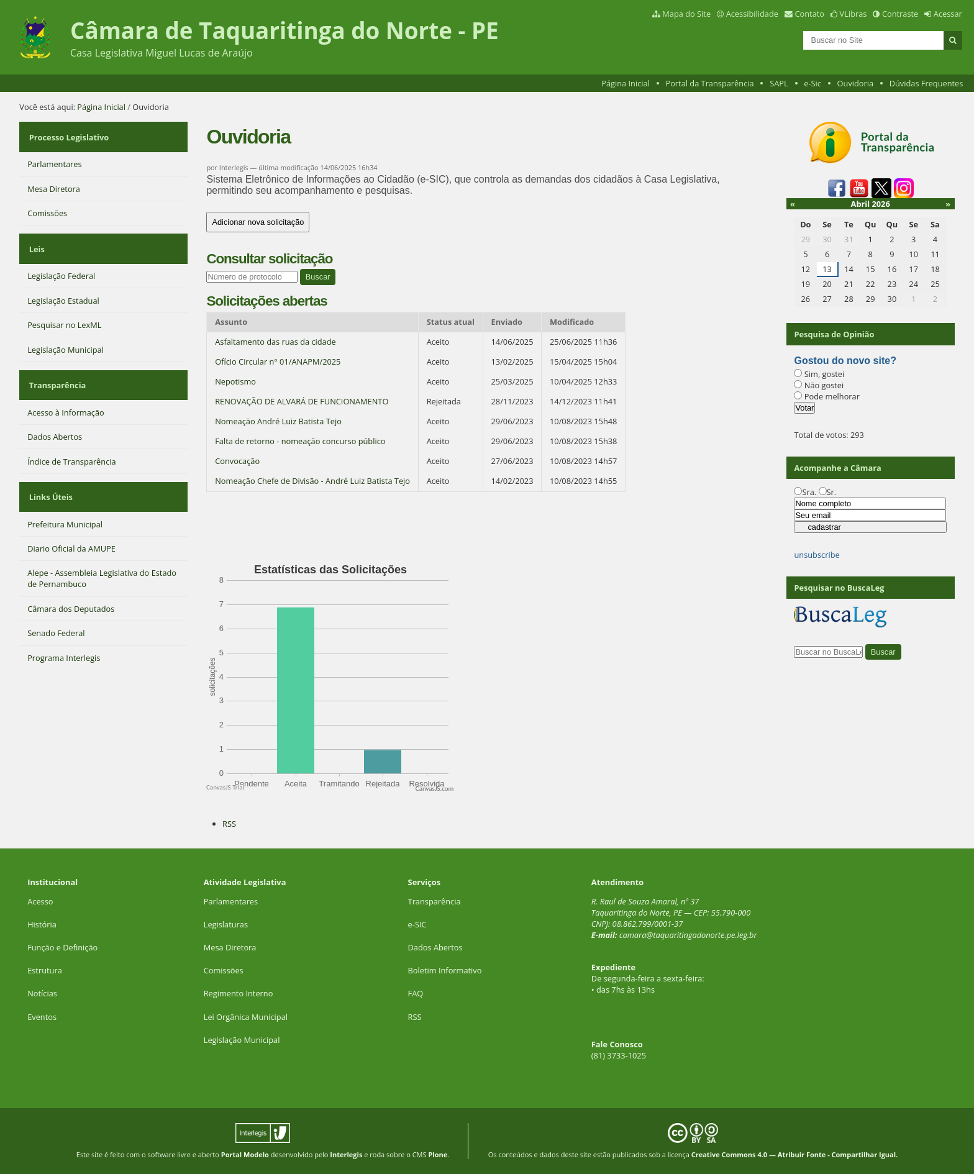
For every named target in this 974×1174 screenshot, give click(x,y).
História (42, 924)
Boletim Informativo (445, 970)
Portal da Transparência (709, 83)
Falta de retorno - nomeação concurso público (300, 441)
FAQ (416, 993)
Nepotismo (235, 381)
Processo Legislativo (67, 133)
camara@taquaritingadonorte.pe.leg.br (688, 934)
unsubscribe (816, 554)
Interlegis (346, 1154)
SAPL (779, 83)
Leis (35, 236)
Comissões (224, 970)
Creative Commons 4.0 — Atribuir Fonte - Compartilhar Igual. (794, 1154)
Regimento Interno (238, 993)
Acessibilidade (752, 13)
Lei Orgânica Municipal (246, 1016)
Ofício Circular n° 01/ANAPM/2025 (277, 361)
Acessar (948, 13)
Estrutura (44, 970)
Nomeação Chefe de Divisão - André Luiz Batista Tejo (312, 480)
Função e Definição (62, 947)
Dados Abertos (435, 947)
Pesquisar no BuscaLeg (839, 587)
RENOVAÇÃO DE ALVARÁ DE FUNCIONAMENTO (301, 401)
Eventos (42, 1016)
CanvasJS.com (435, 789)
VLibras (853, 13)
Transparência (55, 365)
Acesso (40, 901)
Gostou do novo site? (845, 360)
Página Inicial (625, 83)
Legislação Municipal (242, 1039)
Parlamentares (231, 901)
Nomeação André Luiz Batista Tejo (278, 421)
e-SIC (417, 924)
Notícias (42, 993)
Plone (437, 1154)
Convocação (237, 460)
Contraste (900, 13)
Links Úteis (49, 469)
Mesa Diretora (230, 947)
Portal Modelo (245, 1154)
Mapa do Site (686, 13)
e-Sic (812, 83)
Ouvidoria (855, 83)
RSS (229, 823)
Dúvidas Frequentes (926, 83)
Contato (810, 13)
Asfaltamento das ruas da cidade (275, 341)
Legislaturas (226, 924)
